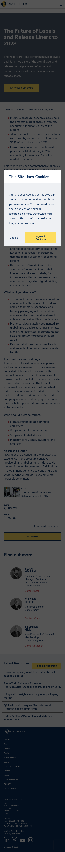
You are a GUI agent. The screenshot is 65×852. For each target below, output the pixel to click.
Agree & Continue (41, 238)
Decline (14, 238)
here (28, 214)
